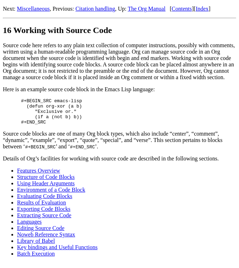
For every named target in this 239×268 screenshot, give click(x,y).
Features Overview (38, 176)
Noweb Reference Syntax (46, 240)
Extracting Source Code (44, 221)
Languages (29, 227)
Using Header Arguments (46, 189)
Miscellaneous (33, 9)
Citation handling (95, 9)
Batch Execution (36, 259)
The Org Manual (146, 9)
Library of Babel (36, 246)
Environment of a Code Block (51, 195)
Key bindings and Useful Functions (57, 253)
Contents (182, 9)
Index (202, 9)
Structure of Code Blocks (46, 182)
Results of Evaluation (41, 208)
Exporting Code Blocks (43, 214)
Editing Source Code (40, 233)
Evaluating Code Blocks (44, 201)
